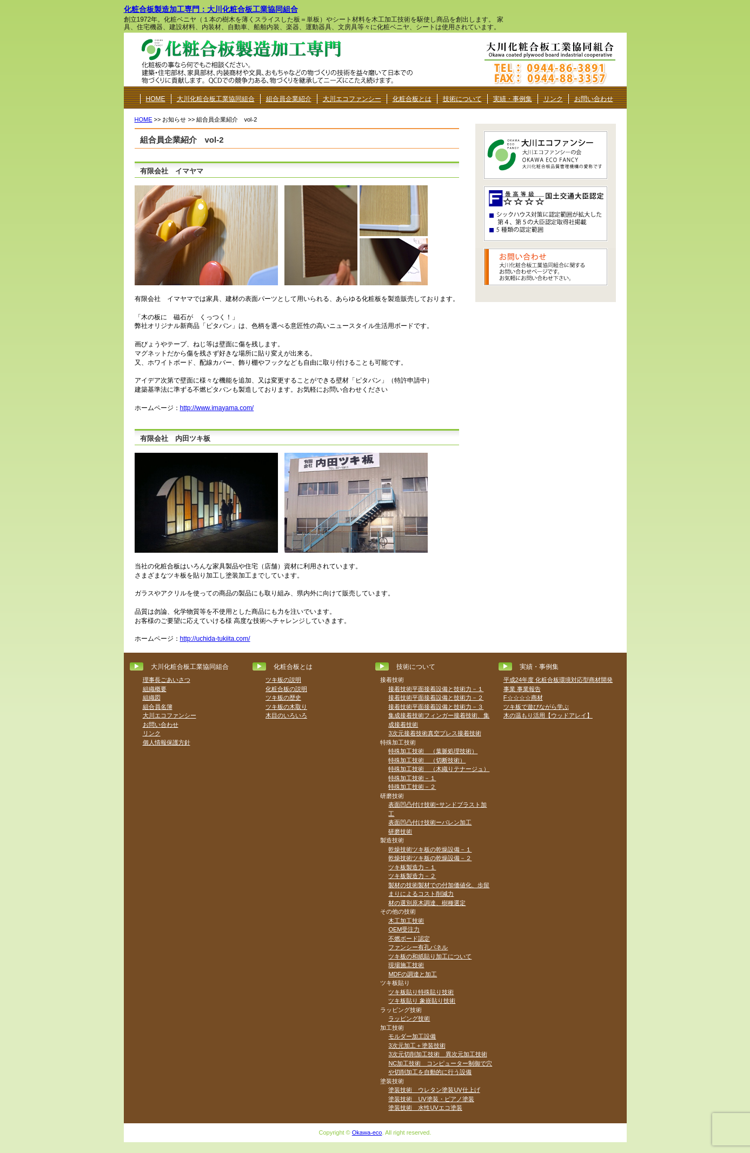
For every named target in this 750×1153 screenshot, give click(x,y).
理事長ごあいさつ (166, 679)
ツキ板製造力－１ (412, 867)
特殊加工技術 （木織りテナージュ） (438, 769)
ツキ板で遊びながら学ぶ (536, 706)
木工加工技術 (406, 920)
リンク (553, 99)
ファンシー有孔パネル (418, 947)
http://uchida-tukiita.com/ (215, 638)
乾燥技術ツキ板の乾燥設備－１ (430, 849)
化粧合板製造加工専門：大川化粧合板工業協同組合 (211, 9)
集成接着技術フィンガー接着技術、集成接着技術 (438, 720)
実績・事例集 (512, 99)
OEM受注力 (404, 929)
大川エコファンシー (352, 99)
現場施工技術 (406, 965)
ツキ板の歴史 (283, 697)
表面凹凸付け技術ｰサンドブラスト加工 (437, 809)
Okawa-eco (367, 1132)
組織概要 (155, 689)
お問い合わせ (593, 99)
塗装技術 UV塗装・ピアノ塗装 (431, 1099)
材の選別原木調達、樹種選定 (427, 903)
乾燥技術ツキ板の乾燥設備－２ (430, 858)
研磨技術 (400, 831)
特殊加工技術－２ (412, 786)
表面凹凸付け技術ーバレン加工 (430, 822)
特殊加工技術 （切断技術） (427, 760)
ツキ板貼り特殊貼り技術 (421, 992)
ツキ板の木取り (286, 706)
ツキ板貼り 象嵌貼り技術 (421, 1000)
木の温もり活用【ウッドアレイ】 (548, 715)
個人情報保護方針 (166, 742)
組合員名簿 (157, 706)
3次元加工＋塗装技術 (416, 1045)
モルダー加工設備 (412, 1036)
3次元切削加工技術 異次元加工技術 (437, 1054)
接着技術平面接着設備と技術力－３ (435, 706)
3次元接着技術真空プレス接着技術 (434, 733)
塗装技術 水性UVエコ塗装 (425, 1107)
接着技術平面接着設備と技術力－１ (435, 689)
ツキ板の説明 (283, 679)
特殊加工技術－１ (412, 778)
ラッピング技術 (409, 1018)
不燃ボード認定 (409, 938)
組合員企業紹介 (288, 99)
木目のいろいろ (286, 715)
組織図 (152, 697)
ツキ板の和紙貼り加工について (430, 956)
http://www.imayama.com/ (217, 408)
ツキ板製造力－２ (412, 876)
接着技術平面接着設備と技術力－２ (435, 697)
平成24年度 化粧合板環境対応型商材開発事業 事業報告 (558, 684)
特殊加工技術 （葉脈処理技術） (432, 751)
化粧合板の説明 (286, 689)
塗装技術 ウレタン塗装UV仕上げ (434, 1090)
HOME (155, 99)
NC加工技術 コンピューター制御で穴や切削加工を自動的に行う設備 (440, 1068)
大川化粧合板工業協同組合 (216, 99)
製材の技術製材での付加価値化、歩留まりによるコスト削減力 (438, 889)
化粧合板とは (412, 99)
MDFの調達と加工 (412, 974)
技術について (462, 99)
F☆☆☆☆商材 (523, 697)
